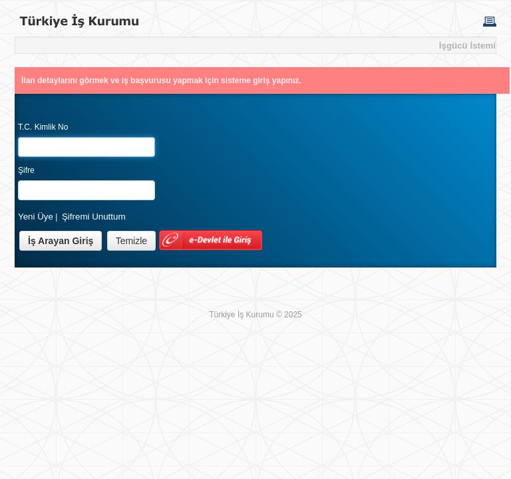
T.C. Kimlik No (43, 127)
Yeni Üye (35, 217)
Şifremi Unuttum (94, 217)
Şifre (26, 170)
